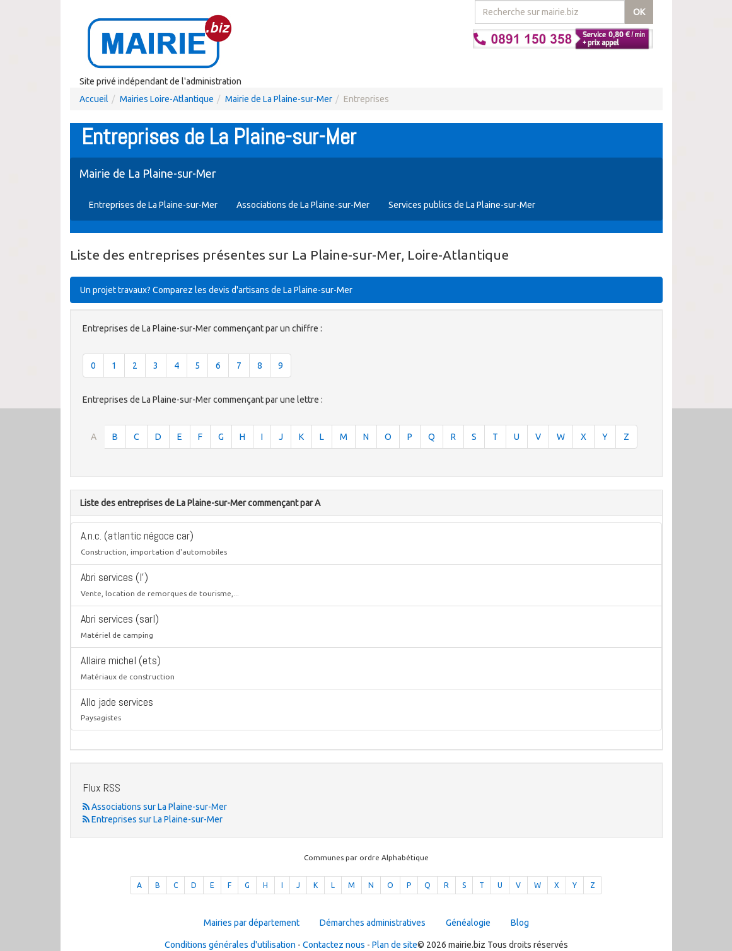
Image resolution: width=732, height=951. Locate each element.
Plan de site (394, 945)
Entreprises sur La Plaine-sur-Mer (153, 819)
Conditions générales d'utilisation (230, 945)
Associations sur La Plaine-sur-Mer (155, 807)
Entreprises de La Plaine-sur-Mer (153, 205)
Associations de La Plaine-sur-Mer (302, 205)
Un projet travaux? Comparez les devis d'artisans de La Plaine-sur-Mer (216, 290)
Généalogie (468, 923)
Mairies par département (251, 923)
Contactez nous (334, 945)
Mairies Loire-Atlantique (167, 99)
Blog (520, 923)
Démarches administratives (373, 923)
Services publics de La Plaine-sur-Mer (461, 205)
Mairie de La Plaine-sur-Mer (278, 99)
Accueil (93, 99)
